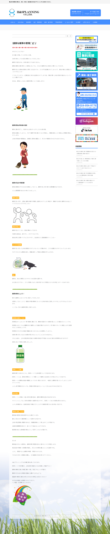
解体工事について (46, 516)
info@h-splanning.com (92, 14)
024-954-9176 (76, 14)
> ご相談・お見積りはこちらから (21, 482)
